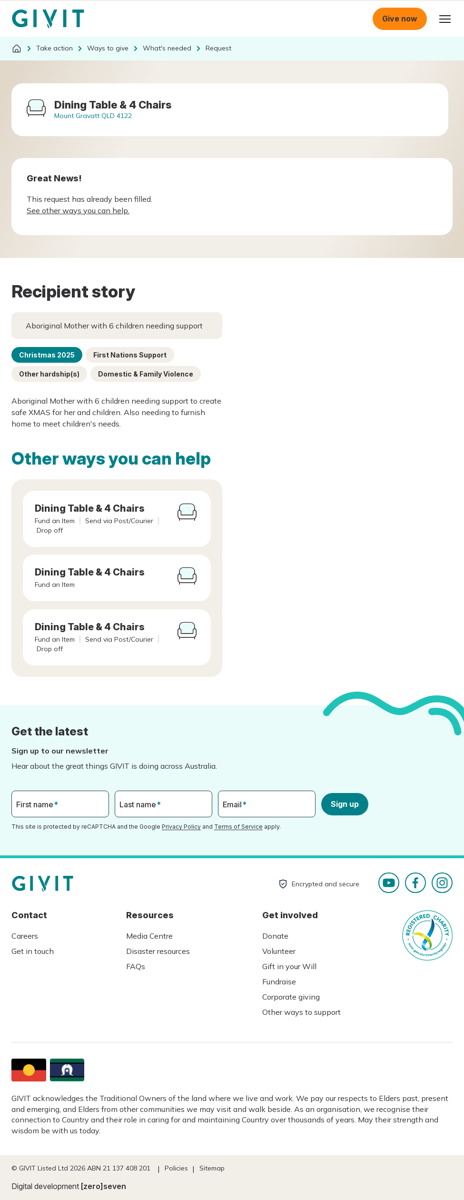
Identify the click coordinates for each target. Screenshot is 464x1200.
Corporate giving (291, 997)
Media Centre (149, 936)
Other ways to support (301, 1012)
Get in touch (32, 951)
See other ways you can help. (78, 210)
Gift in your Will (289, 966)
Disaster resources (158, 951)
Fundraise (279, 981)
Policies (176, 1168)
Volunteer (279, 951)
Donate (275, 936)
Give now (399, 18)
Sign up (345, 804)
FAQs (135, 966)
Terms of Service (238, 826)
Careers (24, 936)
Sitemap (212, 1168)
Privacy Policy (181, 826)
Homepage (48, 19)
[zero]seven (103, 1186)
